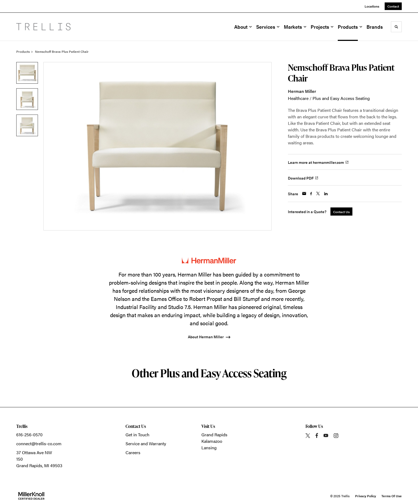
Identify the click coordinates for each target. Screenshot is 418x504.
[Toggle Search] (396, 26)
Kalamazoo (211, 441)
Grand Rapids (214, 434)
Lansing (209, 447)
